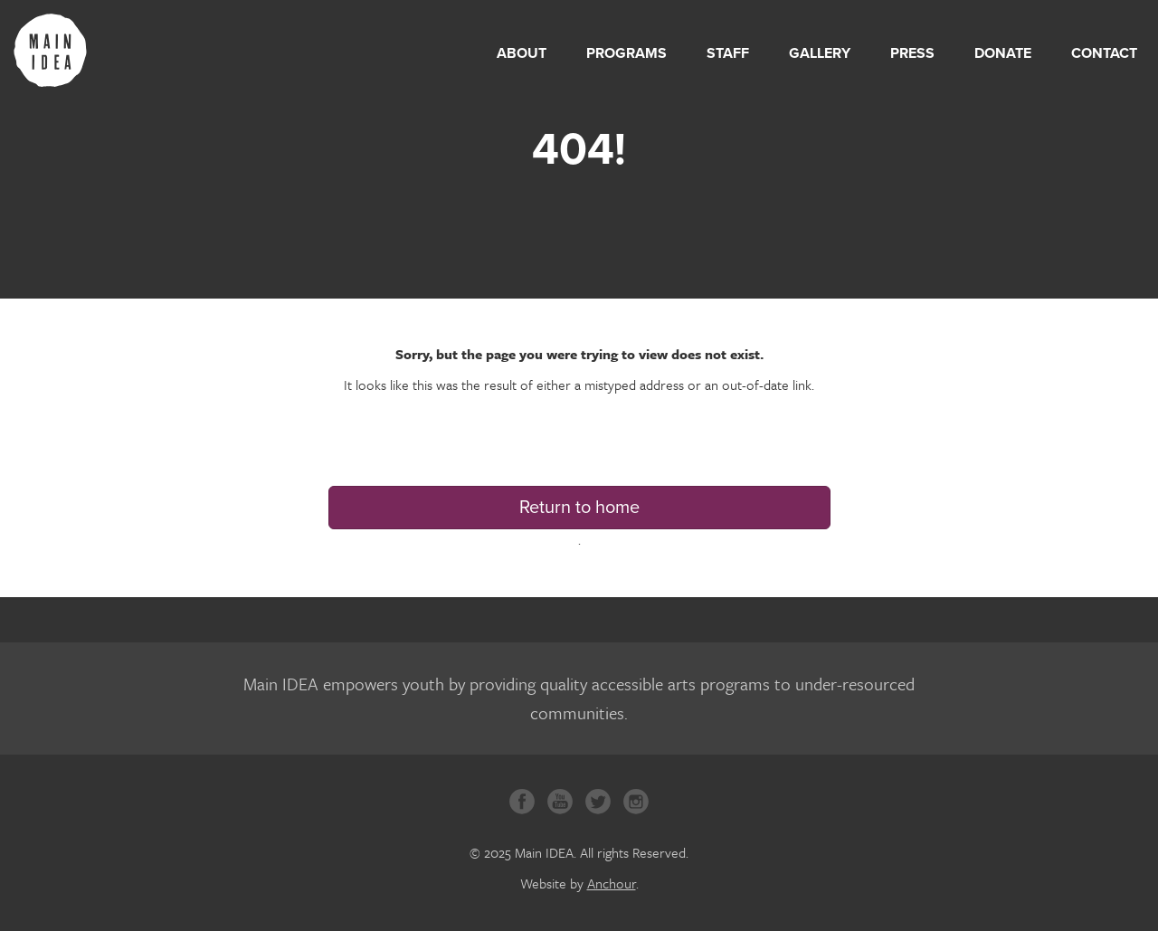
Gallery (819, 53)
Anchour (611, 883)
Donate (1002, 53)
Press (912, 53)
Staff (728, 53)
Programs (626, 53)
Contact (1104, 53)
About (521, 53)
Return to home (579, 507)
